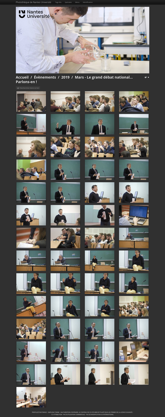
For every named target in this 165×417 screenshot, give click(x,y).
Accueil (22, 77)
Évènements (45, 77)
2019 (65, 77)
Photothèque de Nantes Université (33, 2)
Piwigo (44, 412)
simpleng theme (53, 412)
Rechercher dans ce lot (29, 88)
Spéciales (68, 2)
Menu (77, 2)
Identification (88, 2)
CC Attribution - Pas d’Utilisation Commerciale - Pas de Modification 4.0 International (82, 414)
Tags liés (58, 2)
